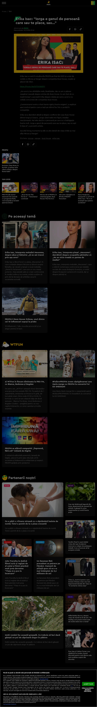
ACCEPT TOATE (88, 684)
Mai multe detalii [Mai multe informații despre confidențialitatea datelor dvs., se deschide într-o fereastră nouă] (44, 679)
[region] (48, 688)
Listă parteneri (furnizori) (9, 704)
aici (72, 685)
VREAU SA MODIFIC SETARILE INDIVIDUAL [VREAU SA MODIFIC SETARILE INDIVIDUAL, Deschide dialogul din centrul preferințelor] (88, 689)
